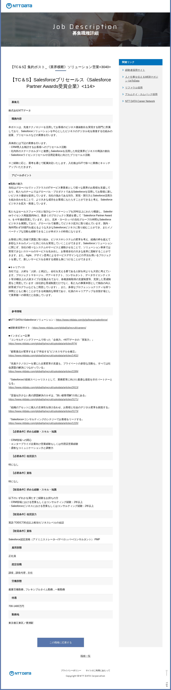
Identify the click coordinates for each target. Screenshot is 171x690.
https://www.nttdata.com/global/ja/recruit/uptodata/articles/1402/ (43, 355)
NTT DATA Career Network (140, 101)
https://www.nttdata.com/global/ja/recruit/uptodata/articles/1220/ (43, 423)
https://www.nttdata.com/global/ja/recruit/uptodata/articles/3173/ (43, 411)
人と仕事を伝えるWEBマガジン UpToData (141, 79)
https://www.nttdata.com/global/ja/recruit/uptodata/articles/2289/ (43, 371)
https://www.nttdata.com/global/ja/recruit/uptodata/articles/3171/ (43, 399)
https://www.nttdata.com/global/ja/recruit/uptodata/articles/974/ (43, 343)
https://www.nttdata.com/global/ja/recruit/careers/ (59, 327)
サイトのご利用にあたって (98, 670)
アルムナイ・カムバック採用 (141, 94)
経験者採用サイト (135, 70)
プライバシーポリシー (71, 670)
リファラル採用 (134, 87)
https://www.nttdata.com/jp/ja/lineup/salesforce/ (82, 319)
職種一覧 (85, 656)
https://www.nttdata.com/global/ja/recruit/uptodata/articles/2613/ (43, 387)
